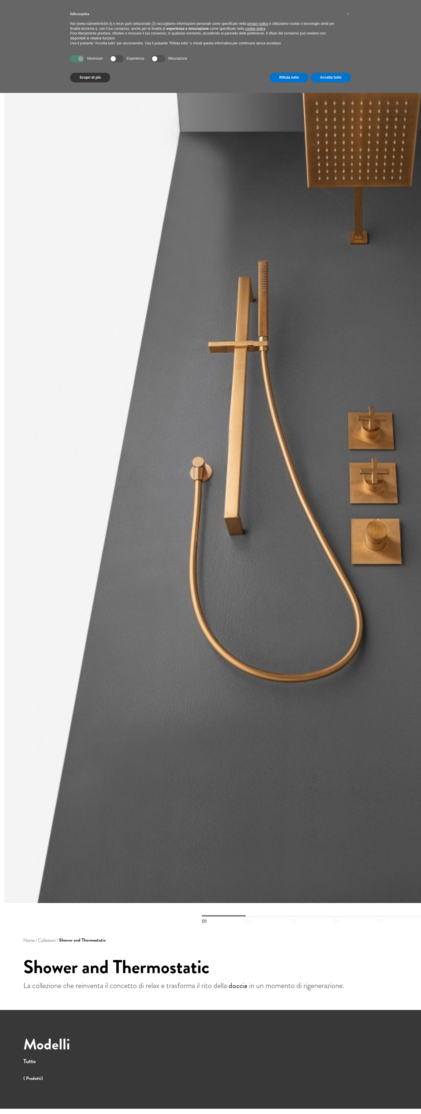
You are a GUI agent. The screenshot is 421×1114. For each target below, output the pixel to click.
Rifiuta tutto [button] (289, 77)
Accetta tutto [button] (330, 77)
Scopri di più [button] (90, 77)
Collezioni (47, 940)
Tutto (29, 1061)
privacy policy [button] (257, 24)
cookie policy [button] (255, 29)
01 (224, 915)
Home (29, 940)
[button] (348, 14)
